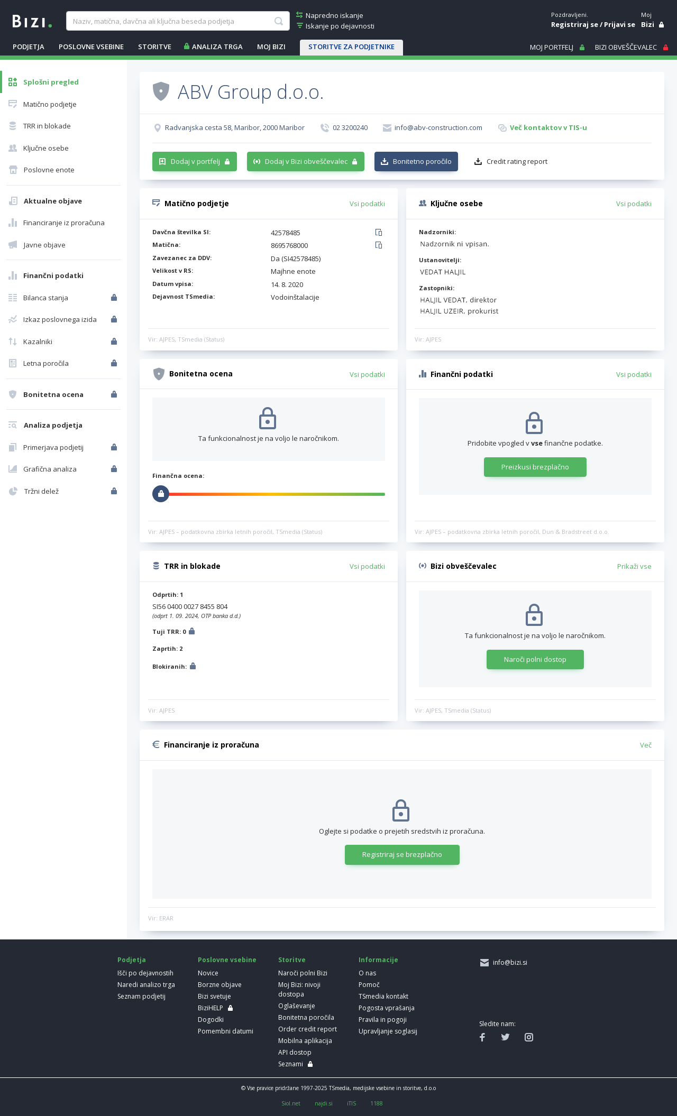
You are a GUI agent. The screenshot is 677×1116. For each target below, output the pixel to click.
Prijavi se (619, 24)
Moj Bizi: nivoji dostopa (299, 989)
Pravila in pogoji (383, 1019)
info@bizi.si (508, 962)
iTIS (351, 1103)
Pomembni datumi (225, 1031)
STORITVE (154, 46)
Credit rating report (517, 161)
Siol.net (290, 1103)
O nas (367, 973)
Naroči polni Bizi (302, 973)
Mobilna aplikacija (305, 1040)
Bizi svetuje (214, 996)
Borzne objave (220, 984)
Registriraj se (574, 24)
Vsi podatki (367, 203)
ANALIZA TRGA (217, 46)
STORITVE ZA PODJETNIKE (351, 46)
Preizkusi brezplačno (535, 467)
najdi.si (324, 1103)
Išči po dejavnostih (145, 973)
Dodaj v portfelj (195, 161)
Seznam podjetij (141, 996)
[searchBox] (177, 21)
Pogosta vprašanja (387, 1007)
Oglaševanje (296, 1005)
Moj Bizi (271, 46)
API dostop (295, 1052)
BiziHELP (210, 1007)
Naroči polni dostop (535, 659)
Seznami (290, 1063)
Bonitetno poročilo (422, 161)
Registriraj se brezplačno (402, 854)
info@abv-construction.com (438, 127)
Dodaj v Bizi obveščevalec (306, 161)
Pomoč (369, 984)
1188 (376, 1103)
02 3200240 (350, 127)
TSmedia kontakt (383, 996)
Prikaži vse (634, 566)
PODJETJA (28, 46)
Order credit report (307, 1029)
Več (646, 745)
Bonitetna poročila (306, 1017)
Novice (208, 973)
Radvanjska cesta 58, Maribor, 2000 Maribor (235, 127)
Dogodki (211, 1019)
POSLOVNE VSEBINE (91, 46)
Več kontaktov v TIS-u (548, 127)
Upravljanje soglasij (388, 1031)
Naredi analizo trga (146, 984)
